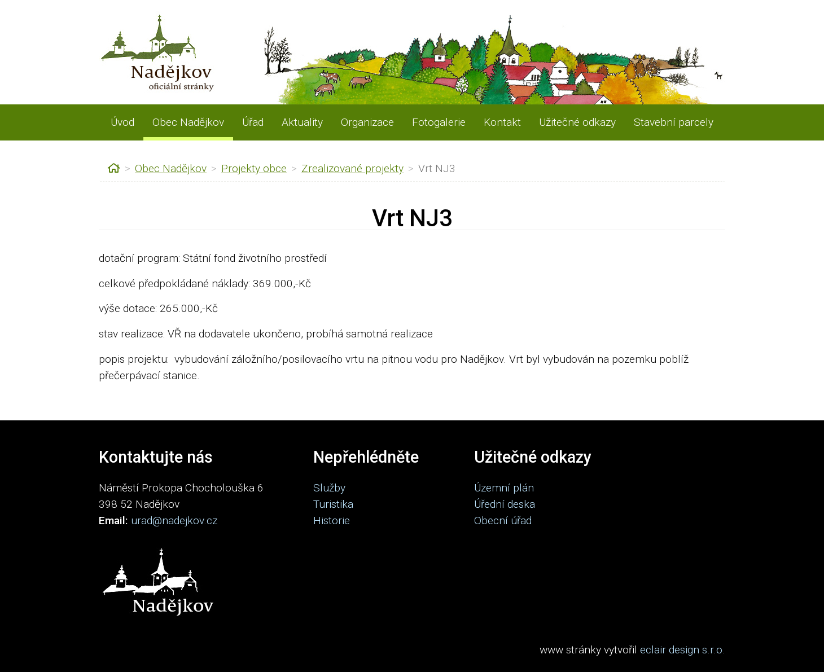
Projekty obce (254, 168)
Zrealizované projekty (352, 168)
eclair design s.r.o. (682, 649)
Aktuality (302, 122)
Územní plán (504, 487)
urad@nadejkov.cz (174, 520)
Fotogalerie (439, 122)
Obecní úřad (503, 520)
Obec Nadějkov (188, 122)
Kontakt (502, 122)
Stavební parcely (673, 122)
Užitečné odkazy (577, 122)
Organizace (367, 122)
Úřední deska (504, 504)
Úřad (253, 122)
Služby (329, 487)
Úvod (122, 122)
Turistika (333, 504)
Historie (331, 520)
